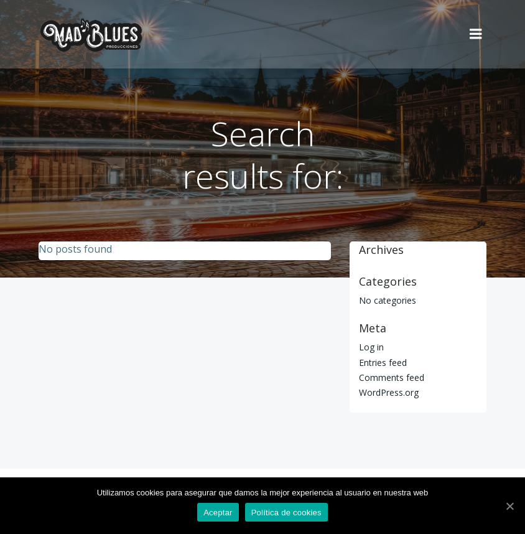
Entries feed (383, 362)
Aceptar (218, 512)
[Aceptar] (509, 506)
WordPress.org (389, 392)
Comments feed (391, 377)
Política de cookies (286, 512)
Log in (371, 347)
